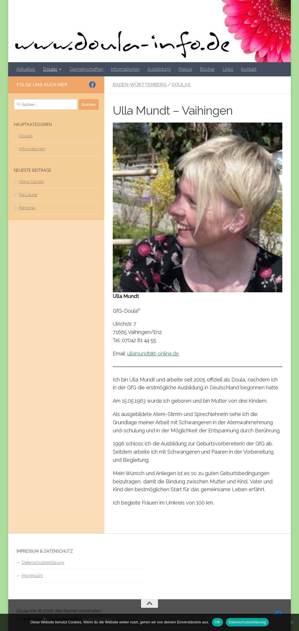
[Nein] (292, 622)
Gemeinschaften (86, 69)
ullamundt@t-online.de (153, 354)
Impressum (32, 575)
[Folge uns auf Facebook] (92, 84)
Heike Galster (31, 181)
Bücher (207, 69)
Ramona (27, 207)
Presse (185, 69)
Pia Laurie (28, 194)
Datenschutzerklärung (43, 562)
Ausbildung (159, 69)
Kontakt (249, 69)
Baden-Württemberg (139, 84)
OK (217, 622)
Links (228, 69)
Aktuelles (25, 69)
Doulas (50, 69)
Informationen (125, 69)
